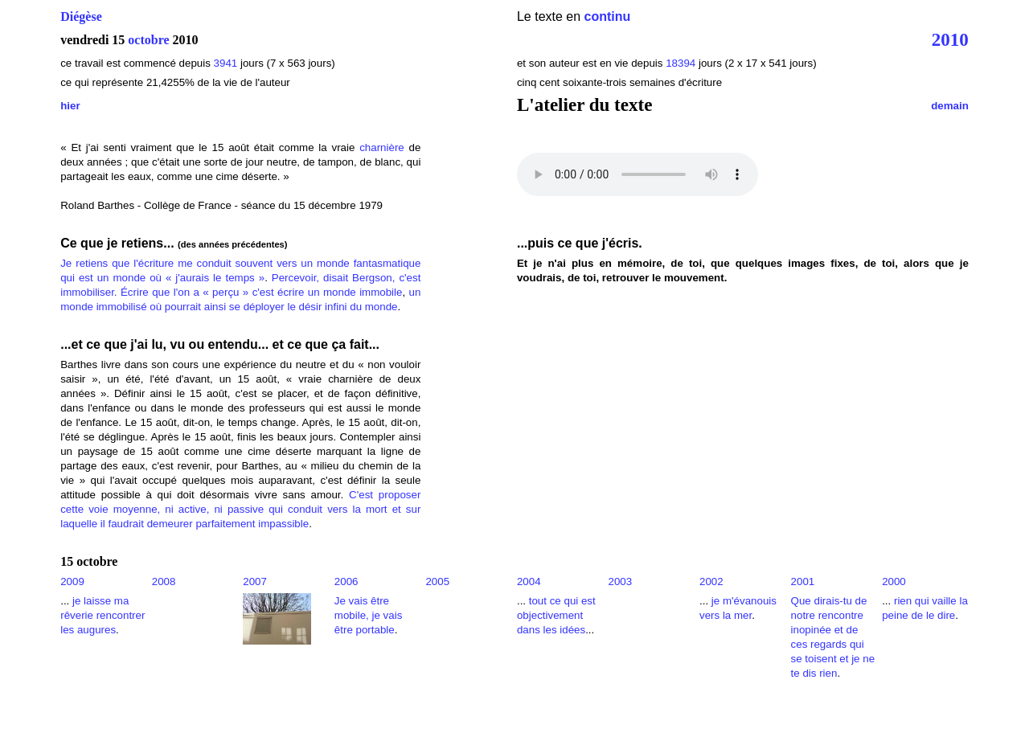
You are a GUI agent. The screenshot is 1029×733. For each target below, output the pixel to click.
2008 (164, 581)
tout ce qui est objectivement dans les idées (556, 615)
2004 (529, 581)
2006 (346, 581)
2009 (72, 581)
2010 (950, 39)
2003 (620, 581)
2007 (255, 581)
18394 (680, 63)
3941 (226, 63)
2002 (711, 581)
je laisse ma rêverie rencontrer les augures (102, 615)
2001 (803, 581)
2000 (894, 581)
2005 (437, 581)
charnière (381, 147)
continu (607, 16)
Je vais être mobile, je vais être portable (368, 615)
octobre (148, 40)
